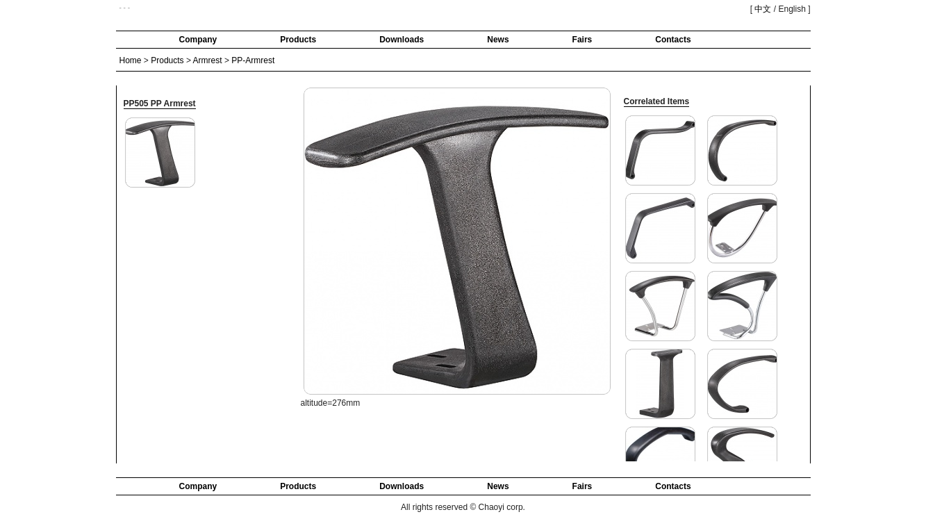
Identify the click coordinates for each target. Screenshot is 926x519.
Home (130, 60)
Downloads (401, 39)
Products (298, 39)
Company (198, 39)
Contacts (673, 39)
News (498, 39)
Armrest (207, 60)
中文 (762, 9)
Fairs (582, 39)
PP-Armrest (252, 60)
